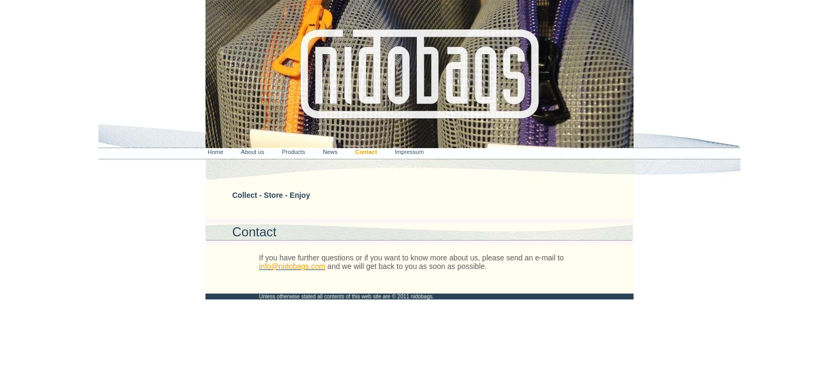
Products (293, 152)
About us (252, 152)
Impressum (409, 152)
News (330, 152)
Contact (366, 152)
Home (215, 152)
